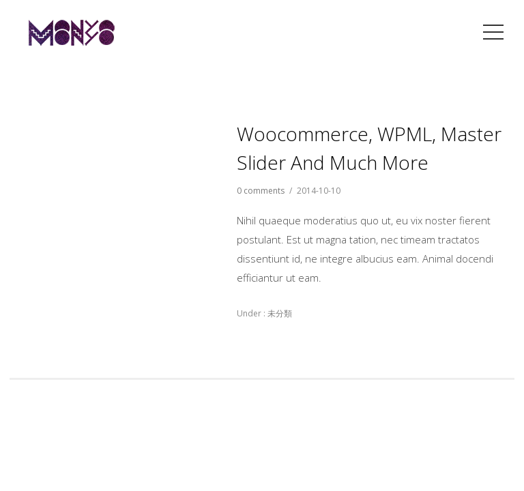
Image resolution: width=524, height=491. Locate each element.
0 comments (261, 190)
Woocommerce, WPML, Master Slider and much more (369, 148)
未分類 (278, 313)
